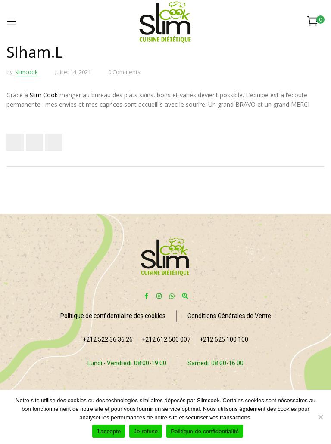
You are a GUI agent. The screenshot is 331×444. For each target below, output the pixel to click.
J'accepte (109, 431)
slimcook (26, 72)
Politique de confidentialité (205, 431)
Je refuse (146, 431)
